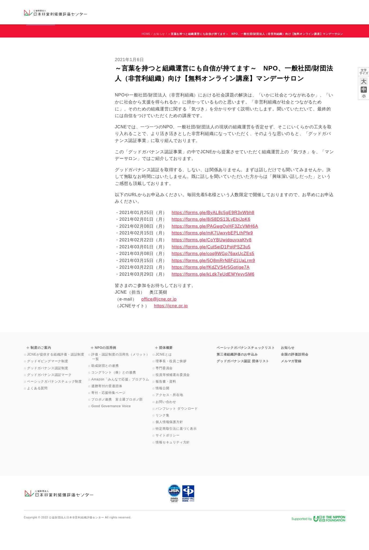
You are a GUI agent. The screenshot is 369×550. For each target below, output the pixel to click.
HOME (146, 58)
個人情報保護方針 (169, 446)
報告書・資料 (166, 406)
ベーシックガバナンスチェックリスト (167, 12)
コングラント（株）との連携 (114, 397)
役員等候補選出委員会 (173, 399)
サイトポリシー (168, 460)
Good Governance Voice (111, 430)
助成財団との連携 (105, 390)
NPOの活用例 (250, 12)
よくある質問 (38, 412)
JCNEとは (164, 379)
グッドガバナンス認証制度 (48, 392)
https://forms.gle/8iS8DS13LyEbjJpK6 (211, 243)
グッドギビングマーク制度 (48, 385)
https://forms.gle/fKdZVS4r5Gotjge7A (211, 291)
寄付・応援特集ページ (109, 417)
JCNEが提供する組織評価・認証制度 (56, 379)
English (340, 7)
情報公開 (162, 412)
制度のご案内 (212, 12)
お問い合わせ (323, 7)
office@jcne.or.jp (159, 323)
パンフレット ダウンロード (177, 433)
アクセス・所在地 (169, 419)
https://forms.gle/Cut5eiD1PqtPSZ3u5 (211, 271)
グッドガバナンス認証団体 (118, 12)
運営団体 (305, 7)
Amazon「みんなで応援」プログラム (120, 404)
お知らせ (290, 7)
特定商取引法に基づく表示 (176, 453)
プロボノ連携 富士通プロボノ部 (117, 424)
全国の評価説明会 (294, 379)
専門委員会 (164, 392)
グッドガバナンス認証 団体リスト (243, 385)
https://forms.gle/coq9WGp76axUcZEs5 (213, 278)
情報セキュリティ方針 (173, 467)
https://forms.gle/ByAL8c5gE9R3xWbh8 (213, 237)
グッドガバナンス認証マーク (50, 399)
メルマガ (296, 16)
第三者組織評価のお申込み (237, 379)
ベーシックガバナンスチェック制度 (55, 406)
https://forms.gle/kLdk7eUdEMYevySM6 (213, 298)
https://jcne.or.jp (171, 330)
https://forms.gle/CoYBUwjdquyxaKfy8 (211, 264)
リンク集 (162, 440)
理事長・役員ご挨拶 (171, 385)
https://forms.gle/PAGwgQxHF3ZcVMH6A (215, 250)
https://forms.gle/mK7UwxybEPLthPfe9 (212, 257)
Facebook (282, 16)
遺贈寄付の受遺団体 (107, 410)
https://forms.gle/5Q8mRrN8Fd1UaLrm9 (213, 285)
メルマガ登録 (291, 385)
